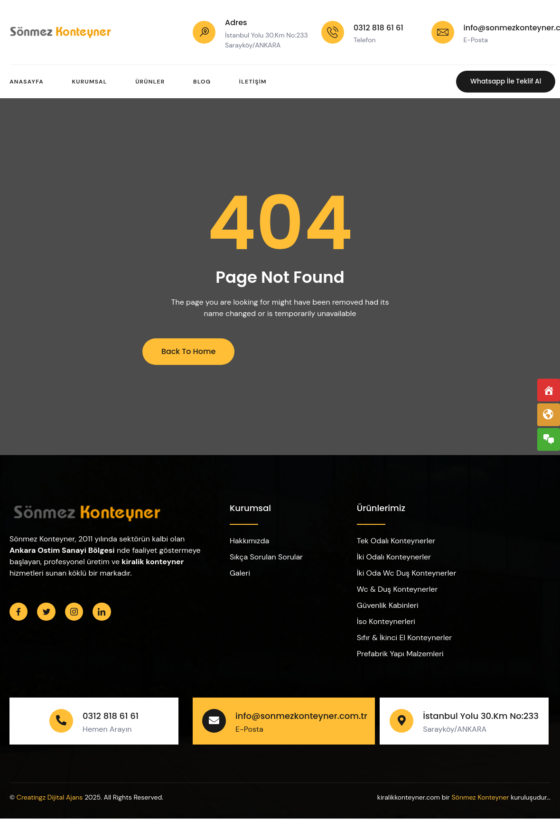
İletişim (254, 81)
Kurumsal (89, 81)
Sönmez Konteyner (480, 797)
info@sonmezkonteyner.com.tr (301, 716)
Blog (202, 81)
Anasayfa (26, 81)
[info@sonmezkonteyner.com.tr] (442, 32)
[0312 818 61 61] (332, 32)
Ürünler (150, 81)
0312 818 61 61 (378, 27)
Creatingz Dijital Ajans (50, 797)
